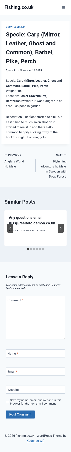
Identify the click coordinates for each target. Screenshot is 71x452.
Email (13, 371)
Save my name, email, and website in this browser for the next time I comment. (35, 401)
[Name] (35, 353)
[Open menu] (63, 7)
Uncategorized (15, 27)
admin (12, 70)
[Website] (35, 390)
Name (13, 353)
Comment (15, 300)
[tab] (28, 249)
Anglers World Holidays (18, 160)
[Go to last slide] (10, 228)
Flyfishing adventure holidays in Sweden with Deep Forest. (53, 165)
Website (13, 390)
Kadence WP (35, 441)
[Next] (61, 228)
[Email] (35, 372)
